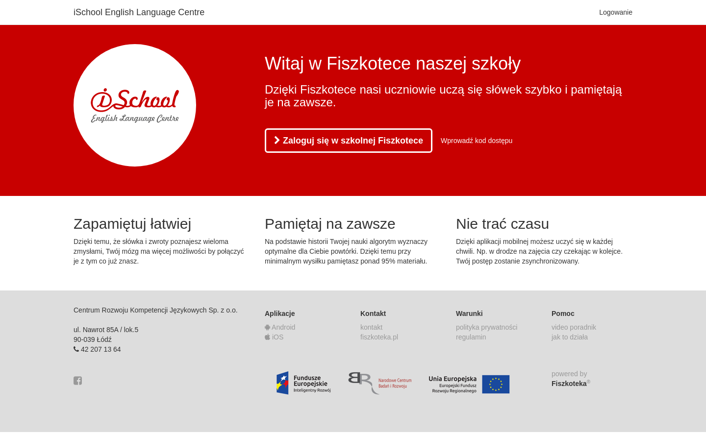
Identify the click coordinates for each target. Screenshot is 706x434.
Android (280, 327)
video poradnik (574, 327)
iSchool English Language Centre (139, 12)
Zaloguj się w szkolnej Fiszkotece (348, 140)
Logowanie (615, 12)
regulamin (471, 337)
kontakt (371, 327)
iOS (274, 337)
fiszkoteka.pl (379, 337)
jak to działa (570, 337)
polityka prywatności (486, 327)
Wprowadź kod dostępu (476, 141)
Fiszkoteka (571, 383)
